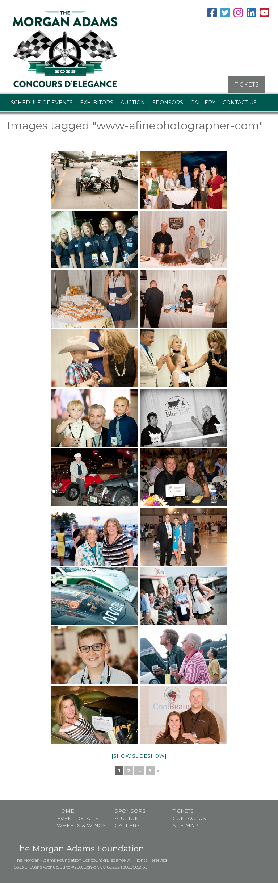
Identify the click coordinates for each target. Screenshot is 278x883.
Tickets (183, 810)
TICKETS (247, 83)
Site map (185, 824)
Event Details (77, 817)
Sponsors (167, 101)
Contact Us (240, 101)
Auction (133, 101)
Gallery (202, 101)
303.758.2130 (135, 866)
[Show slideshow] (139, 755)
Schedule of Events (42, 101)
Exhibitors (96, 101)
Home (65, 810)
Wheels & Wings (81, 824)
